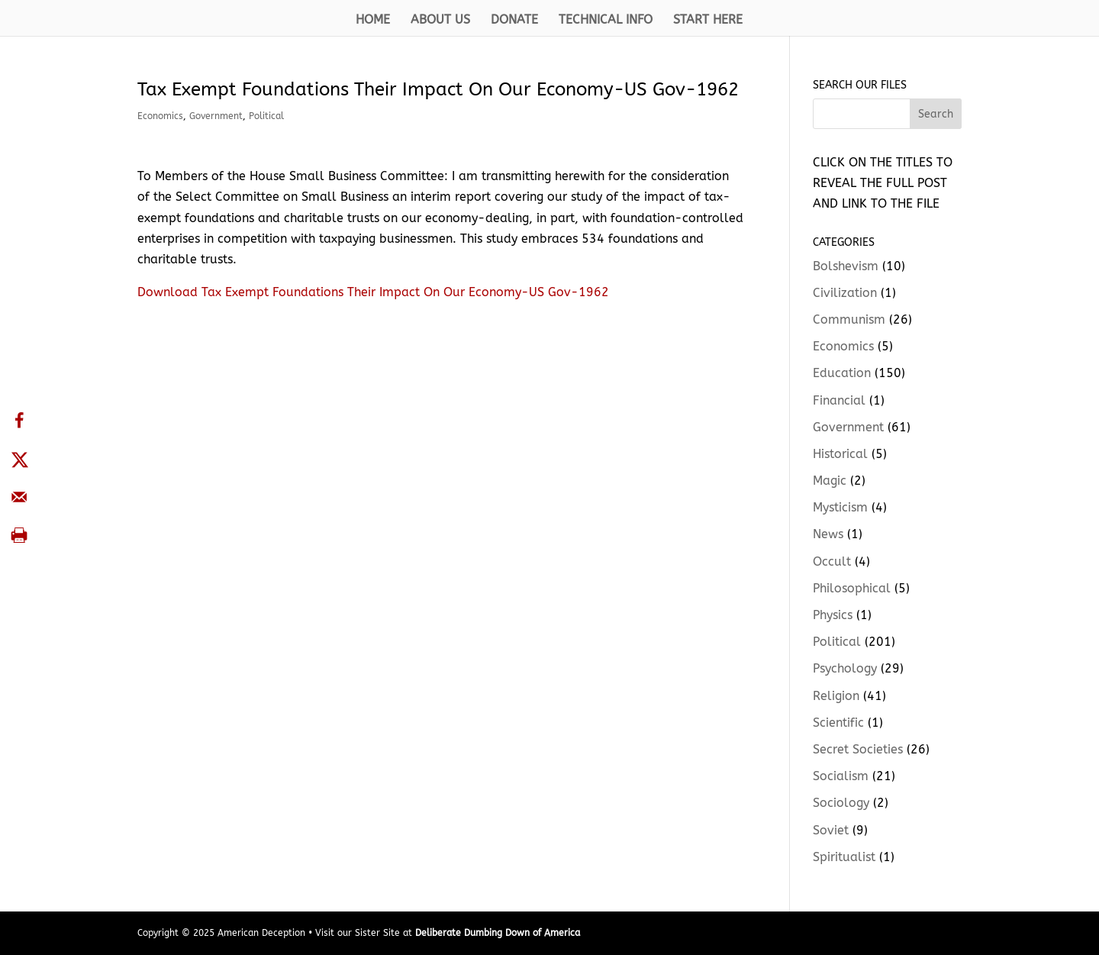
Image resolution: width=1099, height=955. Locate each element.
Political (266, 116)
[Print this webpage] (19, 535)
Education (842, 373)
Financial (839, 400)
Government (216, 116)
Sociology (841, 802)
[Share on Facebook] (19, 421)
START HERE (708, 21)
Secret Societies (858, 749)
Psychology (845, 668)
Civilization (845, 293)
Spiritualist (844, 857)
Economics (160, 116)
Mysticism (840, 507)
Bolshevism (845, 266)
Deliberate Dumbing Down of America (497, 933)
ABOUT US (440, 21)
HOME (373, 21)
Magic (829, 480)
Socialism (841, 776)
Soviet (831, 830)
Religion (836, 696)
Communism (849, 319)
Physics (832, 615)
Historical (840, 454)
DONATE (514, 21)
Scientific (838, 722)
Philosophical (852, 588)
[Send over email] (19, 497)
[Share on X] (19, 459)
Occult (832, 561)
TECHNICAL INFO (606, 21)
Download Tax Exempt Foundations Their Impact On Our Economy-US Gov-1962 (373, 292)
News (828, 534)
